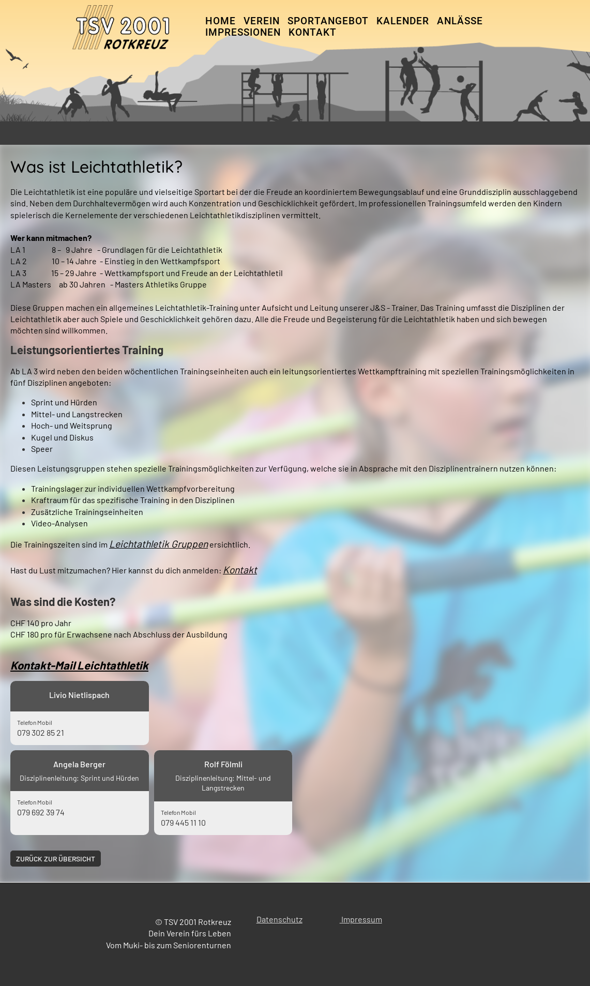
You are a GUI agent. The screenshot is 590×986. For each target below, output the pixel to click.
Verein (262, 21)
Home (220, 21)
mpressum (362, 919)
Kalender (402, 21)
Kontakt (313, 32)
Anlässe (460, 21)
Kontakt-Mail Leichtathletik (79, 665)
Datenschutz (279, 919)
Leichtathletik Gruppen (158, 544)
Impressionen (243, 32)
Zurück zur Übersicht (57, 858)
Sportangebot (328, 21)
